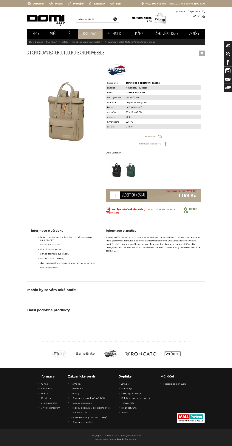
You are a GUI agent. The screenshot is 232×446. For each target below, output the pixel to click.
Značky (194, 34)
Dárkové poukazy (166, 34)
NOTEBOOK (114, 34)
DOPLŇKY (137, 34)
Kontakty (97, 3)
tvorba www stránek (116, 439)
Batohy (65, 42)
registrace (194, 11)
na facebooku (153, 144)
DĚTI (69, 34)
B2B (115, 3)
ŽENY (36, 34)
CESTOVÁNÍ (90, 34)
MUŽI (53, 34)
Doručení (35, 3)
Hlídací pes (190, 210)
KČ (194, 16)
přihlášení (181, 11)
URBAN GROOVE (135, 92)
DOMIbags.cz (36, 42)
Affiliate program (50, 407)
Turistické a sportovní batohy (87, 42)
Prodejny (75, 3)
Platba (56, 3)
